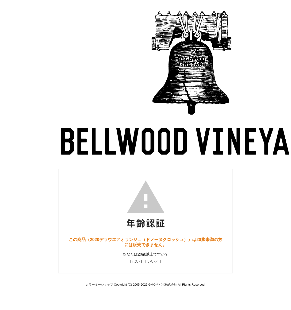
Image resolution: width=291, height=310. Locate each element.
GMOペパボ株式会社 (162, 284)
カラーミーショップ (99, 284)
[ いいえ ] (153, 261)
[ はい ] (136, 261)
